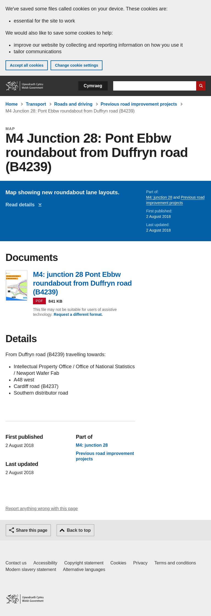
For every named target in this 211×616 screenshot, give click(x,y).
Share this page (31, 530)
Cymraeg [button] (93, 85)
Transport (36, 104)
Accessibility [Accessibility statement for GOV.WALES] (45, 563)
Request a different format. (78, 314)
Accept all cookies (26, 65)
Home (11, 104)
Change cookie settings (76, 65)
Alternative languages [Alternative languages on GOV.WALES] (84, 569)
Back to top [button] (79, 530)
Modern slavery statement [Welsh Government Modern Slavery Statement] (30, 569)
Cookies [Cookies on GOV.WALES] (118, 563)
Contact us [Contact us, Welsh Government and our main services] (15, 563)
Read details (21, 204)
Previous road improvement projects (139, 104)
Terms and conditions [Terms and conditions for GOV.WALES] (175, 563)
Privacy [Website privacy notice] (140, 563)
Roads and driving (73, 104)
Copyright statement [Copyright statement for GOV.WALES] (84, 563)
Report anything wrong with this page (41, 508)
